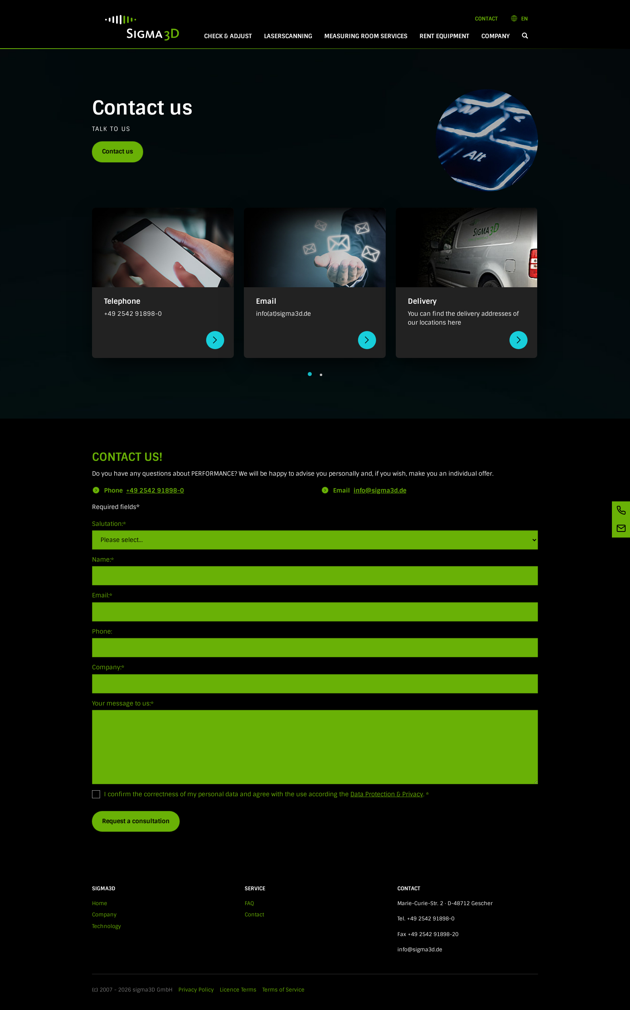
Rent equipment (444, 36)
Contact (489, 18)
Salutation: (109, 524)
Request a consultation (136, 821)
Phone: (102, 632)
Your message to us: (122, 703)
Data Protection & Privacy (386, 794)
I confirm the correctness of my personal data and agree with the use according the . (260, 794)
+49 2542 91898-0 (155, 491)
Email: (102, 595)
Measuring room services (365, 36)
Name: (103, 560)
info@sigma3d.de (380, 491)
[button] (525, 36)
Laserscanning (288, 36)
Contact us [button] (117, 151)
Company (495, 36)
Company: (108, 667)
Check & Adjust (228, 36)
